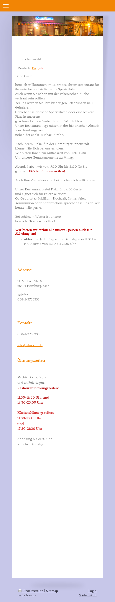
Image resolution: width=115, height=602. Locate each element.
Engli (35, 68)
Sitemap (52, 591)
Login (92, 591)
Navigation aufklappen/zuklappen (57, 5)
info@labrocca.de (30, 345)
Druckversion (31, 591)
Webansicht (88, 595)
